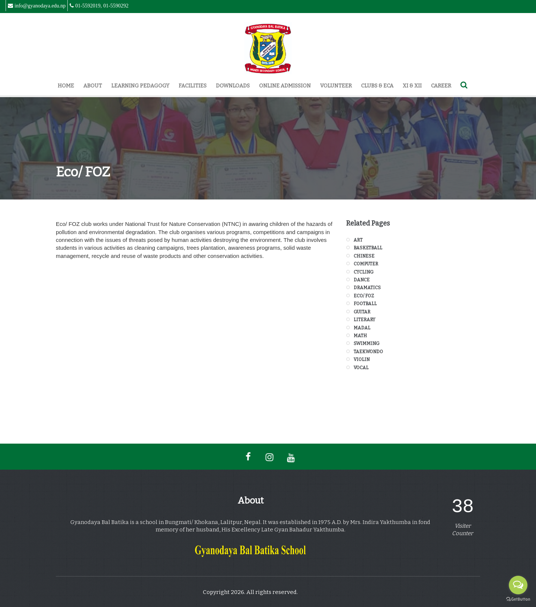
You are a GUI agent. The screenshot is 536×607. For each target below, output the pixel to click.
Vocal (361, 367)
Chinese (364, 256)
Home (66, 86)
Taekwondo (368, 351)
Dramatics (367, 287)
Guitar (362, 311)
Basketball (368, 247)
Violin (362, 359)
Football (365, 303)
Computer (366, 263)
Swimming (366, 343)
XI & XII (412, 86)
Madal (362, 327)
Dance (362, 279)
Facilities (193, 86)
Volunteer (336, 86)
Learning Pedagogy (140, 86)
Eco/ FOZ (364, 295)
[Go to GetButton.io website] (518, 599)
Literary (364, 319)
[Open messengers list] (518, 585)
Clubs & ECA (377, 86)
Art (358, 240)
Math (360, 335)
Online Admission (285, 86)
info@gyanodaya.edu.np (40, 5)
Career (441, 86)
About (92, 86)
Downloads (233, 86)
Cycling (363, 272)
